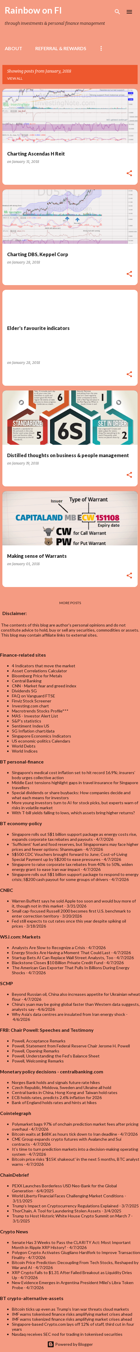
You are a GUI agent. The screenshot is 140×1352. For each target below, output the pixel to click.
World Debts (24, 745)
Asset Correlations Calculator (39, 670)
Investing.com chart (30, 705)
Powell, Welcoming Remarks (38, 1060)
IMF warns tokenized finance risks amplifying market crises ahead (72, 1319)
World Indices (25, 750)
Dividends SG (24, 690)
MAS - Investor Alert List (35, 715)
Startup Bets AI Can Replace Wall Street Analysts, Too (62, 957)
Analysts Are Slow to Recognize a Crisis (48, 947)
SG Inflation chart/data (33, 730)
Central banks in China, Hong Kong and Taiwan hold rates (64, 1092)
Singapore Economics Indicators (41, 735)
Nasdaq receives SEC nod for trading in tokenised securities (67, 1334)
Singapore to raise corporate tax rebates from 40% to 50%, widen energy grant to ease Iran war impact (72, 867)
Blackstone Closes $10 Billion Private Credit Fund (57, 962)
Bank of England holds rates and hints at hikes (54, 1102)
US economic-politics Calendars (41, 740)
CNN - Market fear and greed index (44, 685)
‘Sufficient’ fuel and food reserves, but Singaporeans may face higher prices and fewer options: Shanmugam (75, 847)
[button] (129, 174)
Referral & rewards (60, 48)
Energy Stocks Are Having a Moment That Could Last (61, 952)
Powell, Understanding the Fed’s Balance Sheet (56, 1055)
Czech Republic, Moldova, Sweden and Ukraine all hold (61, 1087)
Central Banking (27, 680)
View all (15, 78)
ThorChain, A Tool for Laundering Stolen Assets (56, 1210)
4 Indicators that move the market (43, 665)
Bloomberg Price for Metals (37, 675)
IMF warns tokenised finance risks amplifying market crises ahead (72, 1314)
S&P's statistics (26, 720)
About (13, 48)
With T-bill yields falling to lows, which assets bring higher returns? (73, 812)
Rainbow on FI (33, 10)
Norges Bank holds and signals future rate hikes (56, 1082)
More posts (70, 603)
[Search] (117, 12)
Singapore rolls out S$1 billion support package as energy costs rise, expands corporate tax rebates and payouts (74, 837)
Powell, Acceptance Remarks (39, 1040)
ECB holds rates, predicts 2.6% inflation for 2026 (57, 1097)
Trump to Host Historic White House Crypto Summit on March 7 (71, 1215)
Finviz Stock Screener (31, 700)
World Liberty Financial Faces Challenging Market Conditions (68, 1195)
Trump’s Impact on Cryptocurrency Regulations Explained (65, 1205)
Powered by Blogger (70, 1344)
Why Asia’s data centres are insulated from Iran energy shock (68, 1014)
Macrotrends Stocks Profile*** (40, 710)
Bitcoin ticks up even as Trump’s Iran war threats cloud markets (70, 1309)
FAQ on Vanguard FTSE (33, 695)
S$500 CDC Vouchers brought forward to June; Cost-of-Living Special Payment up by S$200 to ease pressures (69, 857)
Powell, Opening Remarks (35, 1050)
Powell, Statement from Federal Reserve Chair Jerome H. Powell (71, 1045)
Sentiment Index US (30, 725)
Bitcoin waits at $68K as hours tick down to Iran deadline (64, 1134)
